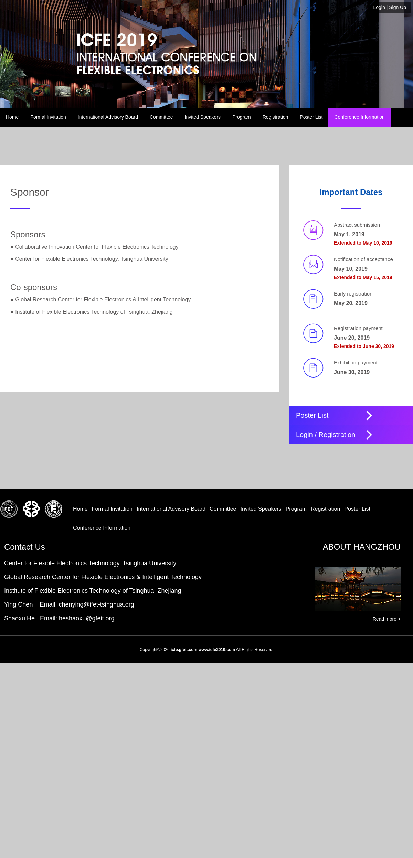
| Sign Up (389, 7)
